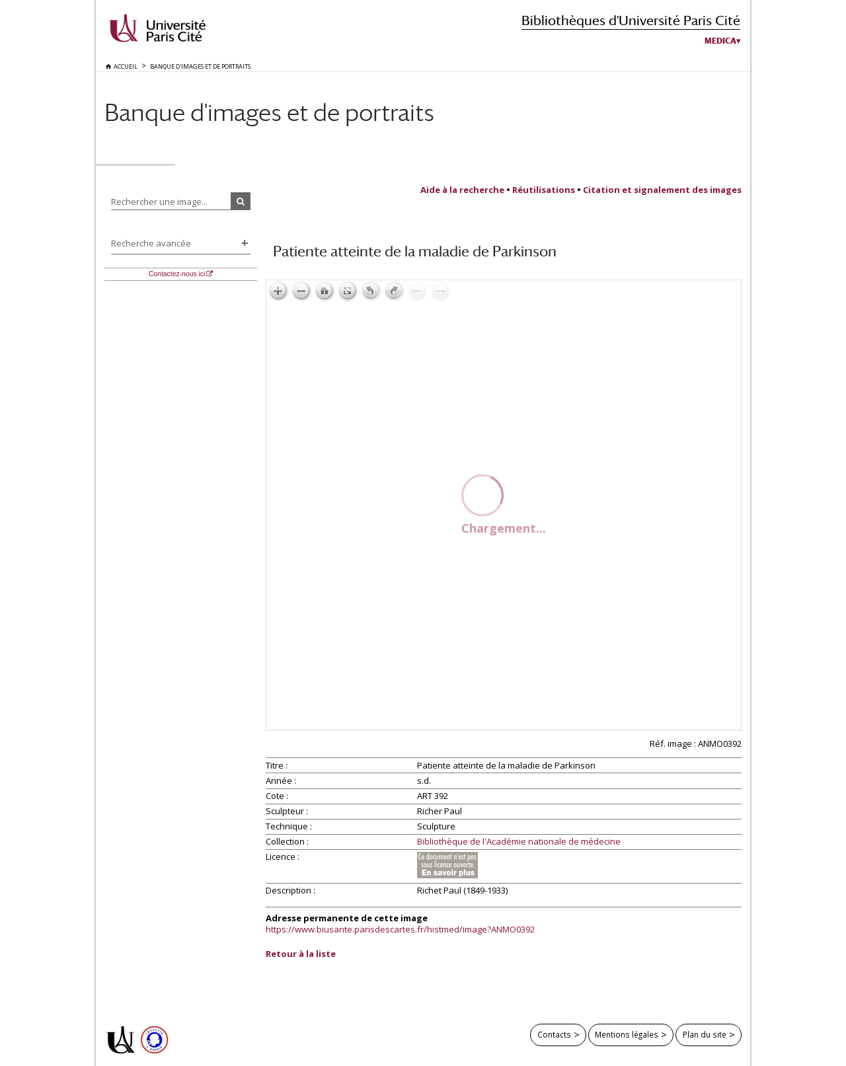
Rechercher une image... (159, 202)
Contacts (554, 1034)
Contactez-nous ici (177, 274)
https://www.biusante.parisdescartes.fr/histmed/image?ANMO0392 (400, 929)
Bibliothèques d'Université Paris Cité (630, 20)
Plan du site (704, 1034)
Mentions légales (626, 1034)
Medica (720, 41)
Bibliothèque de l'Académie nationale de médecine (519, 842)
